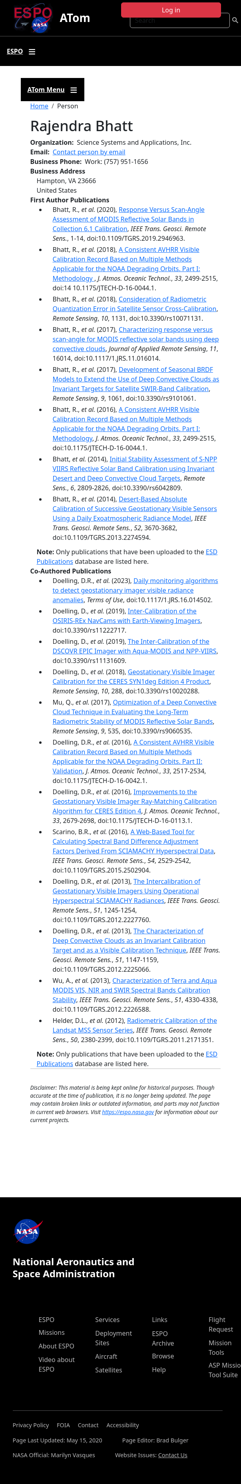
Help (159, 1369)
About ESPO (56, 1346)
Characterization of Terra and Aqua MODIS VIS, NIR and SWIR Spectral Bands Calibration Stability (135, 990)
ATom (75, 17)
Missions (52, 1332)
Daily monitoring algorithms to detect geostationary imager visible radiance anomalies (135, 590)
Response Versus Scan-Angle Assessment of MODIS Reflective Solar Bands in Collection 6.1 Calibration (129, 219)
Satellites (108, 1370)
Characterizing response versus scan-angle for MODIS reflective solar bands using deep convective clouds (136, 339)
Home (39, 106)
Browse (163, 1356)
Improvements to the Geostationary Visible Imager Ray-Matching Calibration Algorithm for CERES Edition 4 (135, 801)
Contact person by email (89, 152)
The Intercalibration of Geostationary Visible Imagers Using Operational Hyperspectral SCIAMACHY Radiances (127, 891)
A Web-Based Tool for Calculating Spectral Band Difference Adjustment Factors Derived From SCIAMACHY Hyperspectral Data (133, 841)
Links (159, 1319)
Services (107, 1319)
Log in (171, 10)
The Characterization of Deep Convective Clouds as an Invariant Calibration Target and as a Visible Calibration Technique (129, 941)
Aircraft (106, 1356)
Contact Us (172, 1455)
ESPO (47, 1319)
